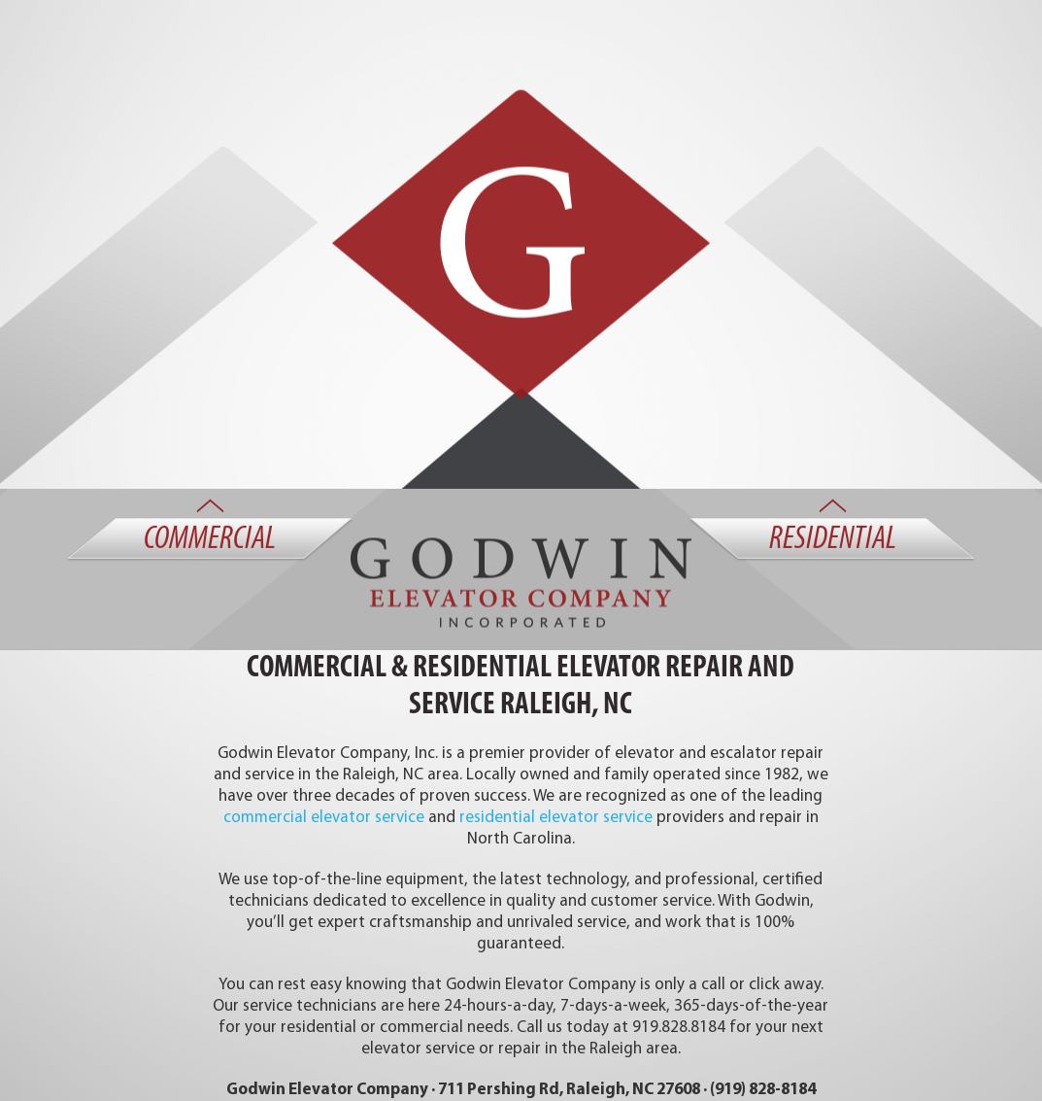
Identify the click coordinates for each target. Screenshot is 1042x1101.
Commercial (210, 541)
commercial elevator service (323, 817)
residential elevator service (556, 817)
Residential (832, 541)
